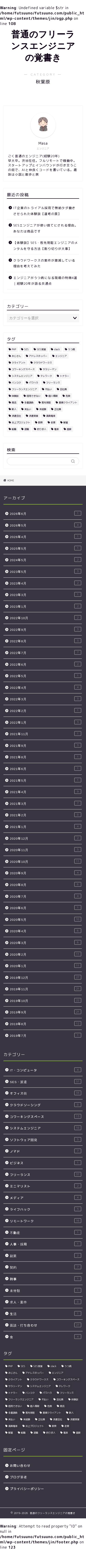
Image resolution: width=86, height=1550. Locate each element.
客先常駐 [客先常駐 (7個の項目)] (46, 402)
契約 (45, 1267)
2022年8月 (45, 640)
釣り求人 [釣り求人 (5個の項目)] (41, 429)
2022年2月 (45, 710)
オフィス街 (45, 1093)
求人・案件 (45, 1301)
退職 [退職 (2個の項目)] (26, 429)
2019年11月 (45, 988)
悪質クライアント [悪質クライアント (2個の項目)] (68, 402)
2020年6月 (45, 907)
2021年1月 (45, 826)
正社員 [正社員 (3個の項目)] (57, 409)
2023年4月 (45, 583)
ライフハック (45, 1209)
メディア (45, 1197)
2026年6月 (45, 513)
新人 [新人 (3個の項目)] (14, 409)
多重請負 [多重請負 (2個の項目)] (28, 402)
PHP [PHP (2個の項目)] (14, 349)
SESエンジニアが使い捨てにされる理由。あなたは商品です (45, 228)
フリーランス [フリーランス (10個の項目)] (53, 382)
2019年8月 (45, 1023)
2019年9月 (45, 1011)
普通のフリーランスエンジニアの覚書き (43, 46)
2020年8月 (45, 884)
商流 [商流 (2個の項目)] (14, 402)
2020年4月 (45, 930)
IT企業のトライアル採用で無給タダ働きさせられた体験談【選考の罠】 (44, 211)
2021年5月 (45, 780)
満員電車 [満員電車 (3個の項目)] (50, 415)
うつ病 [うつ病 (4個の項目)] (71, 349)
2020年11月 (45, 849)
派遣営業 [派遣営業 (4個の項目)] (33, 415)
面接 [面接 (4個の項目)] (69, 429)
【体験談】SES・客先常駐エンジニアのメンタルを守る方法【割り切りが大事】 (45, 245)
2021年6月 (45, 768)
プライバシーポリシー (27, 1489)
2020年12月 (45, 838)
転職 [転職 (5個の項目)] (14, 429)
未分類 (45, 1290)
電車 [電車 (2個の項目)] (56, 429)
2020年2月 (45, 954)
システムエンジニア (45, 1127)
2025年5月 (45, 548)
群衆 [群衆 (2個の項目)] (40, 422)
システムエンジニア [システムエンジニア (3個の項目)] (22, 376)
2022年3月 (45, 698)
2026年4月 (45, 536)
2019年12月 (45, 977)
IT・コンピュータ (45, 1069)
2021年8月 (45, 756)
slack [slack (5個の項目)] (57, 349)
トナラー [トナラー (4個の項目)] (64, 376)
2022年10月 (45, 617)
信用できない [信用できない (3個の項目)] (33, 395)
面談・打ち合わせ (45, 1325)
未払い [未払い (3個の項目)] (27, 409)
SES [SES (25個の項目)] (26, 349)
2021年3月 (45, 803)
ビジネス (45, 1162)
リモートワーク (45, 1220)
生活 (45, 1313)
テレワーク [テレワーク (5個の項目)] (46, 376)
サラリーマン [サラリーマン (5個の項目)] (49, 369)
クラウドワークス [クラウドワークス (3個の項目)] (42, 362)
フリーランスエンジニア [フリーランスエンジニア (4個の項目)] (24, 389)
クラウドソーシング (45, 1104)
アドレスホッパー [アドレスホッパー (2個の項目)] (38, 356)
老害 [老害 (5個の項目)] (53, 422)
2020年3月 (45, 942)
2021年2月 (45, 814)
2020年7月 (45, 896)
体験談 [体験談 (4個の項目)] (15, 395)
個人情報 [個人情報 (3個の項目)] (53, 395)
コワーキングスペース (45, 1116)
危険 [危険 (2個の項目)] (68, 395)
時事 (45, 1278)
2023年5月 (45, 571)
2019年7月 (45, 1035)
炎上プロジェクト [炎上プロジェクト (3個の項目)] (21, 422)
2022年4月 (45, 687)
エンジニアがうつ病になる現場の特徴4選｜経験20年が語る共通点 (45, 281)
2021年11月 (45, 733)
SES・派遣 (45, 1081)
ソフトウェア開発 (45, 1139)
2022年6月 (45, 664)
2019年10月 (45, 1000)
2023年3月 (45, 594)
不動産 (45, 1232)
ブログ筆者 (18, 1477)
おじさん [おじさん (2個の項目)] (16, 356)
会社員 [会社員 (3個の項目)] (63, 389)
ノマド (45, 1151)
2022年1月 (45, 722)
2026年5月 (45, 525)
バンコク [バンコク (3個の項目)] (16, 382)
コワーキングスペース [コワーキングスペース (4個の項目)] (23, 369)
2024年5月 (45, 559)
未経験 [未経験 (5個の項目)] (42, 409)
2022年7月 (45, 652)
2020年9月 (45, 872)
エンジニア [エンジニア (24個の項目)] (61, 356)
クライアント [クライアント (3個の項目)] (18, 362)
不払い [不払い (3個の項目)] (48, 389)
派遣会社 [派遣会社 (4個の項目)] (16, 415)
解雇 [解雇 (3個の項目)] (65, 422)
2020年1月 (45, 965)
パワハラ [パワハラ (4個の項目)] (33, 382)
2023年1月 (45, 606)
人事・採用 (45, 1243)
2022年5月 (45, 675)
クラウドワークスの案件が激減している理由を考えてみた (44, 263)
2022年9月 (45, 629)
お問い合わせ (20, 1465)
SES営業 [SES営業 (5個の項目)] (41, 349)
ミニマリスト (45, 1185)
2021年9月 (45, 745)
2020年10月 (45, 861)
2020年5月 (45, 919)
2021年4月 (45, 791)
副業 (45, 1255)
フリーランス (45, 1174)
